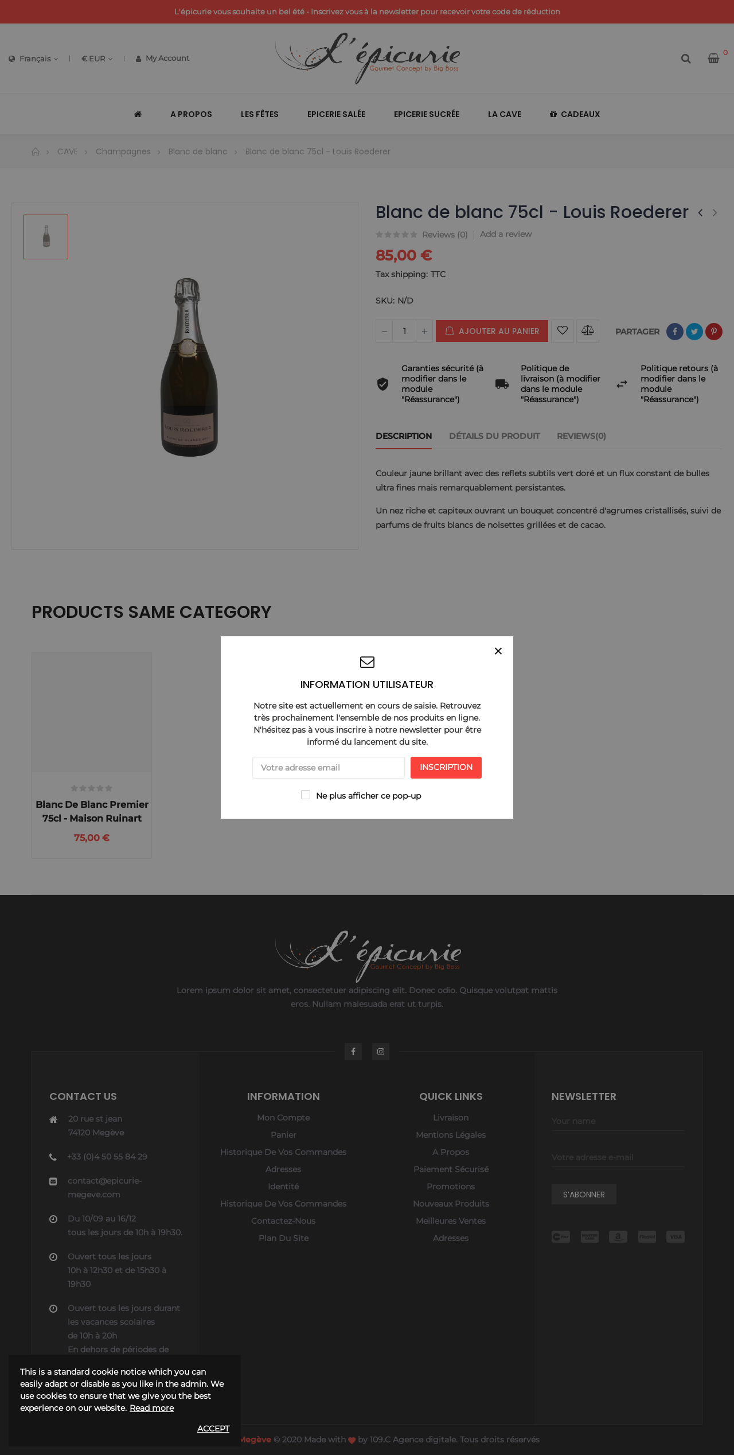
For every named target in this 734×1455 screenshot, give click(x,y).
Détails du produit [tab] (494, 436)
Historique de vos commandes (283, 1152)
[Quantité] (404, 331)
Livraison (450, 1117)
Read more (152, 1408)
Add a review (506, 234)
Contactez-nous (283, 1221)
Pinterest (714, 331)
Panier (283, 1135)
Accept (213, 1428)
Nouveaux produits (451, 1204)
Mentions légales (451, 1135)
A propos (450, 1152)
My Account (162, 58)
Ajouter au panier (492, 331)
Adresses (283, 1169)
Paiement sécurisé (451, 1169)
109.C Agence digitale (413, 1439)
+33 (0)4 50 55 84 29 (107, 1156)
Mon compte (283, 1117)
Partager (675, 331)
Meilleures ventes (451, 1221)
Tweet (694, 331)
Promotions (451, 1186)
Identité (283, 1186)
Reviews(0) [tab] (581, 436)
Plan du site (284, 1238)
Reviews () (445, 235)
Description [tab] (404, 436)
